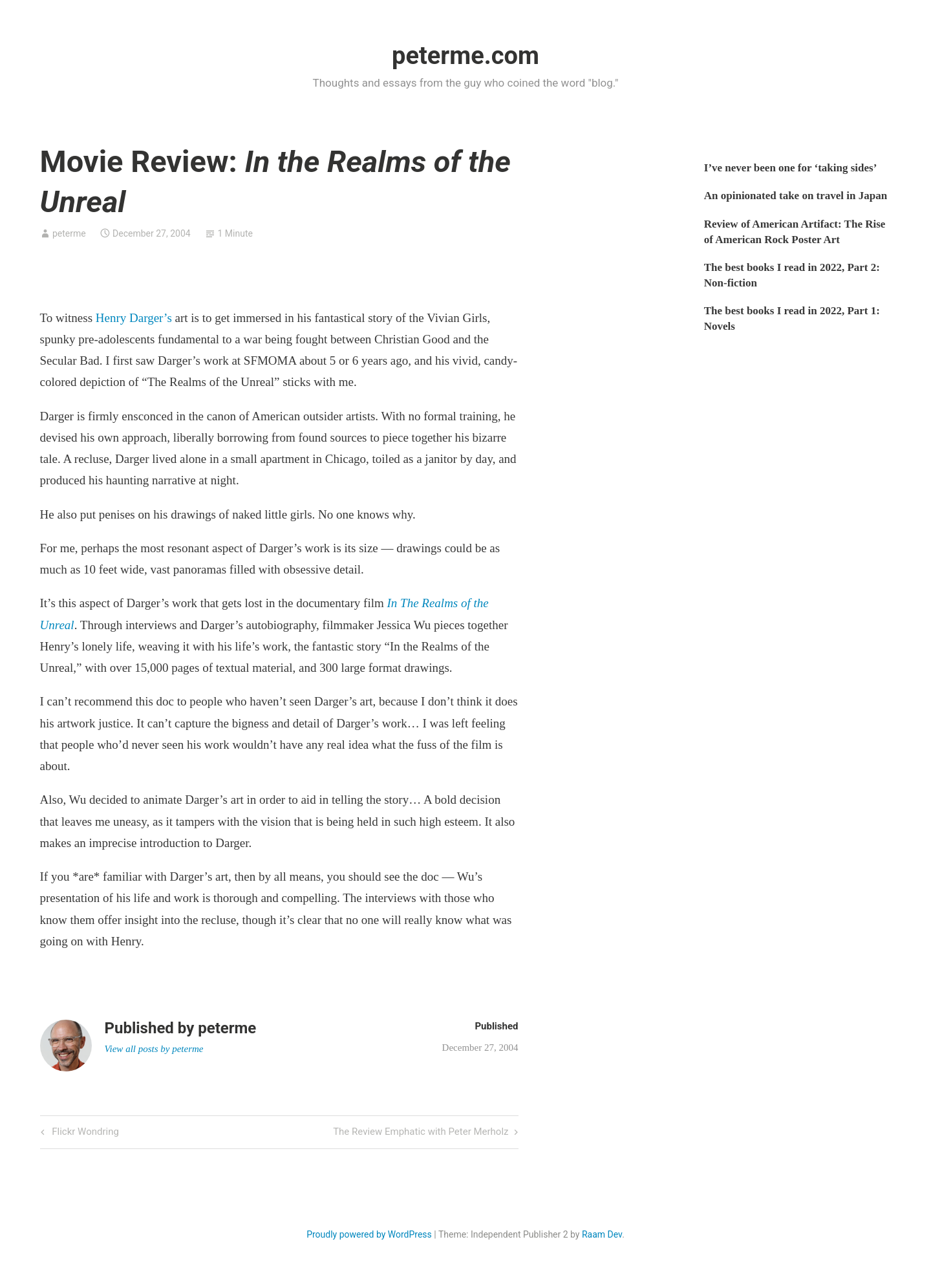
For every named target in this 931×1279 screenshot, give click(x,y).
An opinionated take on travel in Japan (795, 195)
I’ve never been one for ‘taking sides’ (790, 168)
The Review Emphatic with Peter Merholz (420, 1133)
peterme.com (465, 55)
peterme (69, 233)
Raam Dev (602, 1234)
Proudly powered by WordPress (369, 1234)
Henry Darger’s (134, 318)
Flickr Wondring (84, 1133)
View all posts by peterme (154, 1049)
